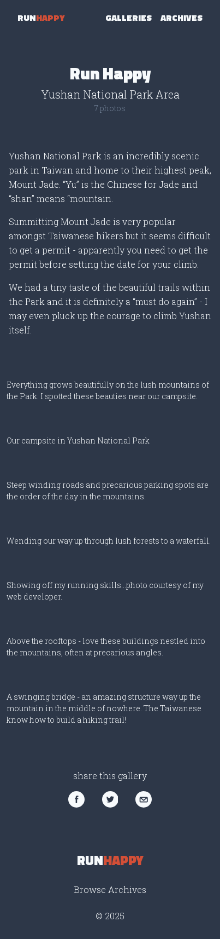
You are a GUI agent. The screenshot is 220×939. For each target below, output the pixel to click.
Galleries (128, 17)
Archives (181, 17)
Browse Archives (110, 889)
